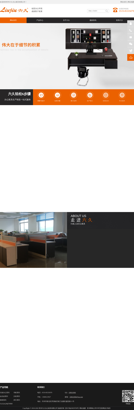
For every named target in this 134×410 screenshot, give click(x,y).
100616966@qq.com (76, 397)
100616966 (72, 392)
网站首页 (123, 2)
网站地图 (131, 2)
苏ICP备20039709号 (72, 408)
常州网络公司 (91, 408)
